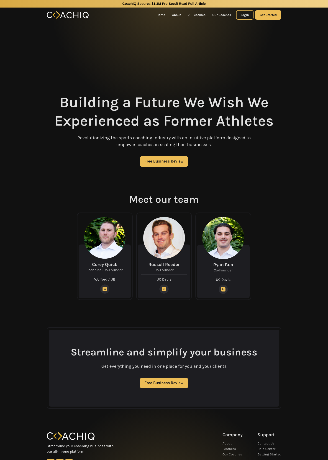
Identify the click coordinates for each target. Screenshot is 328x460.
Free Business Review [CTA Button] (164, 161)
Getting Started (269, 454)
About (176, 15)
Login (245, 15)
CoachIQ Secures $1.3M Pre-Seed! (164, 3)
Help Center (266, 449)
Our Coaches (221, 15)
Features (196, 15)
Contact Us (265, 443)
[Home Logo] (68, 15)
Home (160, 15)
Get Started (268, 15)
